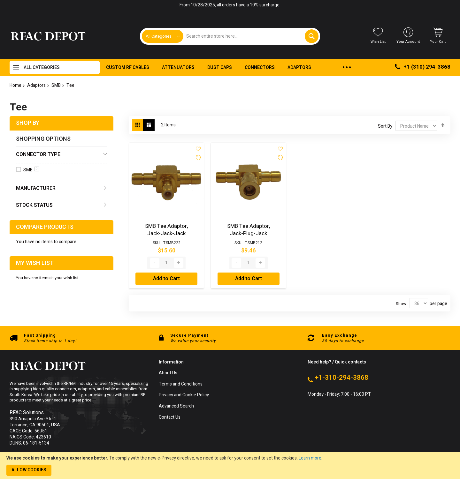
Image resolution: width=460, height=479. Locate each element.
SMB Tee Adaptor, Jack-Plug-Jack (248, 229)
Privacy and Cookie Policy (184, 395)
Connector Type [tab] (38, 154)
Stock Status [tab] (34, 205)
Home (15, 85)
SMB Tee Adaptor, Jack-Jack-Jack (166, 229)
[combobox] (250, 36)
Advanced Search (176, 405)
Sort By (385, 126)
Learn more (310, 458)
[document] (230, 465)
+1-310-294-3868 (341, 376)
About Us (168, 372)
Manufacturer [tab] (36, 188)
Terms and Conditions (181, 383)
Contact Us (169, 417)
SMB (56, 85)
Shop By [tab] (27, 123)
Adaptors (36, 85)
